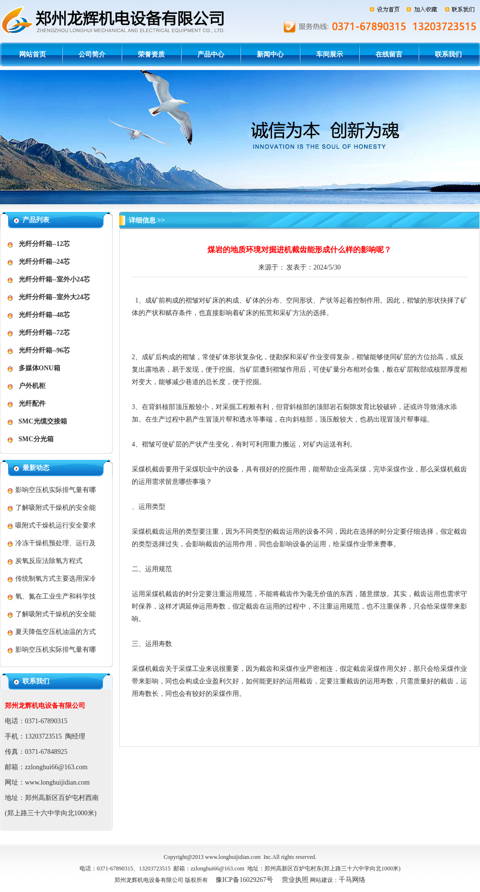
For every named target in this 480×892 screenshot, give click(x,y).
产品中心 (210, 54)
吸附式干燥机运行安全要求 (55, 525)
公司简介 (92, 54)
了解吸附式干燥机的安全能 (55, 507)
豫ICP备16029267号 (244, 879)
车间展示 (329, 54)
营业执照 (295, 879)
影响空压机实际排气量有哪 (55, 489)
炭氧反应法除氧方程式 (48, 560)
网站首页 (32, 54)
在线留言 (389, 54)
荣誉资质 (151, 54)
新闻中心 (270, 54)
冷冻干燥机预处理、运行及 (55, 543)
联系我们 (448, 54)
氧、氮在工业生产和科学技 (55, 596)
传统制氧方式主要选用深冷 (55, 578)
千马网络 (352, 879)
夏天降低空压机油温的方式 (55, 631)
